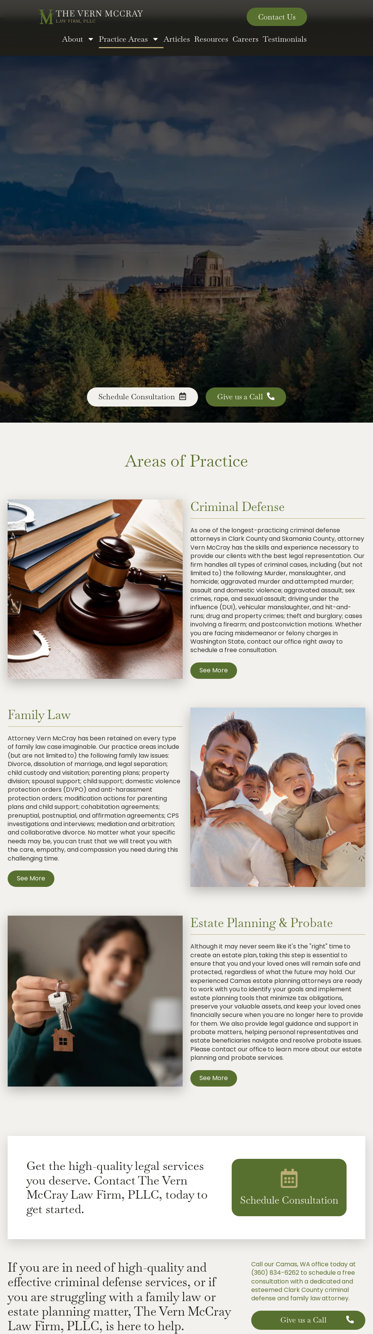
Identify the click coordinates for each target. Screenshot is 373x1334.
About (78, 39)
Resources (211, 39)
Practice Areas (129, 39)
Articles (177, 39)
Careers (245, 39)
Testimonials (285, 39)
